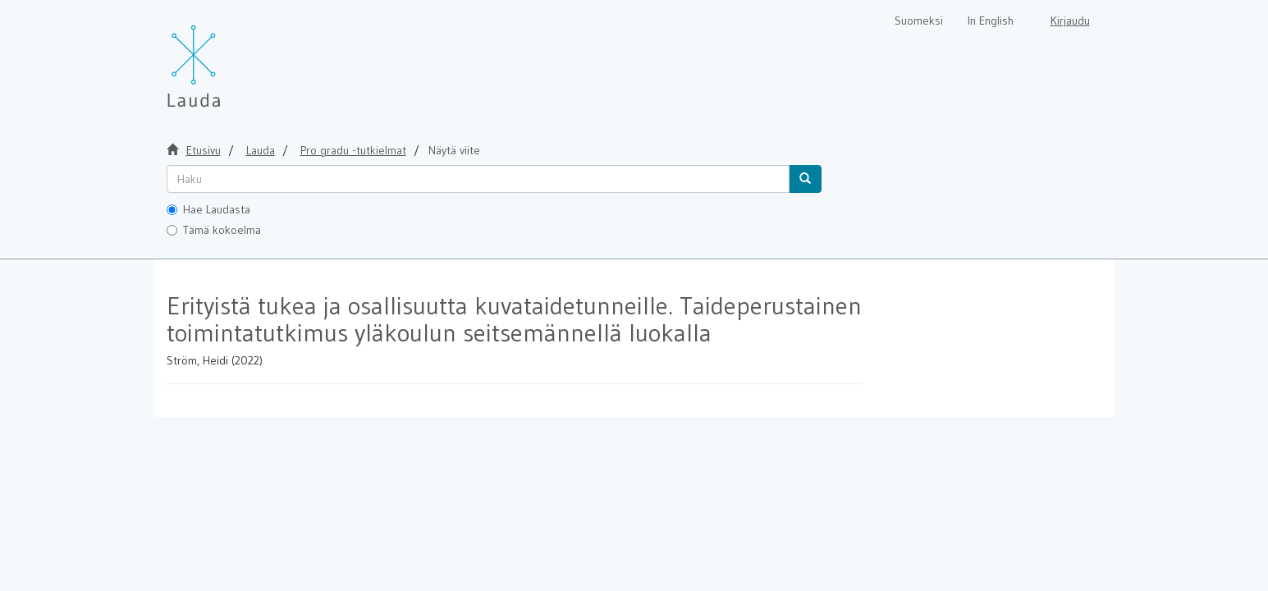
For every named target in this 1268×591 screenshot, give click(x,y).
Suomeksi (919, 20)
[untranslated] (478, 179)
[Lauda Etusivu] (228, 57)
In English (991, 20)
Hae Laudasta (208, 209)
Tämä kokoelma (214, 229)
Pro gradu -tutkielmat (353, 150)
